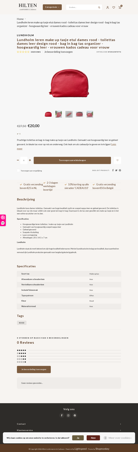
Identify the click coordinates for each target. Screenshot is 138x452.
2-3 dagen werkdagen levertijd (50, 186)
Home (20, 18)
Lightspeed (81, 448)
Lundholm (25, 35)
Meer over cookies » (120, 437)
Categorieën (52, 7)
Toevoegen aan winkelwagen (72, 160)
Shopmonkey (102, 448)
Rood (21, 323)
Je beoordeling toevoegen (58, 51)
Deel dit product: (101, 170)
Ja (78, 437)
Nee (93, 437)
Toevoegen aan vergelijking (31, 171)
